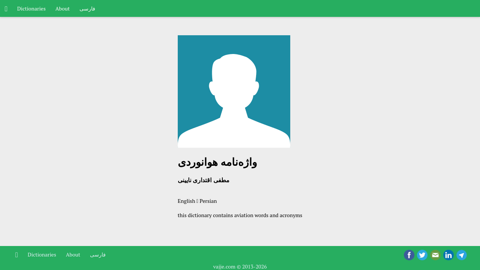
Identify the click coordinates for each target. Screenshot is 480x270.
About (63, 8)
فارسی (87, 8)
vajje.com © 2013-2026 (240, 266)
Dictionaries (31, 8)
